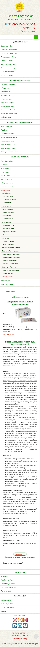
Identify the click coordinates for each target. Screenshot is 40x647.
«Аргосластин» (7, 196)
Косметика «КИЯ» (7, 106)
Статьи (3, 611)
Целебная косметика (8, 84)
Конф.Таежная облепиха (11, 257)
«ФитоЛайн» (5, 280)
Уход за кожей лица (8, 148)
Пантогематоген (7, 186)
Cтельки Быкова (7, 60)
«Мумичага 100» (8, 225)
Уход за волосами (7, 141)
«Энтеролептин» (8, 244)
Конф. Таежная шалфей (11, 254)
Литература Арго (7, 604)
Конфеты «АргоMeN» (9, 260)
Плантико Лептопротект (10, 251)
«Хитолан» (6, 238)
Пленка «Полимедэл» (9, 53)
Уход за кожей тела (8, 144)
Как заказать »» (20, 554)
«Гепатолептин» (8, 209)
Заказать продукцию (8, 587)
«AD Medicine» (6, 179)
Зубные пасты (6, 117)
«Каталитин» (6, 215)
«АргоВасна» (6, 92)
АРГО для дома (7, 75)
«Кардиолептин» (8, 212)
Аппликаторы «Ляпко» (9, 57)
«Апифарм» (5, 190)
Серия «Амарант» (7, 134)
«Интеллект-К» (6, 126)
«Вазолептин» (7, 203)
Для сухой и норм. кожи (9, 152)
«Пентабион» (7, 235)
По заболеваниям (7, 607)
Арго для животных (8, 71)
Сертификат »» (8, 334)
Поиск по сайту (28, 31)
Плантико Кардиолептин (11, 248)
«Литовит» (5, 168)
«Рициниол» (5, 88)
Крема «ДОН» (6, 95)
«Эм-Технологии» (7, 284)
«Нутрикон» (5, 172)
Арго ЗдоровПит (7, 161)
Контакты (4, 576)
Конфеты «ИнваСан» (9, 267)
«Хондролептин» (8, 241)
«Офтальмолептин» (9, 232)
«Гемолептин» (7, 206)
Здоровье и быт (7, 46)
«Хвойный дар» (6, 99)
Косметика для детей (9, 137)
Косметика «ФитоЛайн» (9, 110)
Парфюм (4, 130)
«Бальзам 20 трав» (9, 199)
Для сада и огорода (8, 68)
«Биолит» (4, 165)
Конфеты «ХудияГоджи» (11, 270)
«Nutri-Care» (5, 176)
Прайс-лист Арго (7, 580)
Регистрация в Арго (8, 584)
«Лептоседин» (7, 222)
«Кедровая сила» (7, 183)
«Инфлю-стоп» (7, 276)
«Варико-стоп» (7, 273)
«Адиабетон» (6, 193)
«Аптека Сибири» (7, 102)
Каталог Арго (6, 600)
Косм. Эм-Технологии (9, 113)
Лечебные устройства (9, 50)
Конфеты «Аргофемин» (10, 264)
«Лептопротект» (7, 219)
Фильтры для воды (8, 64)
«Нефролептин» (8, 228)
